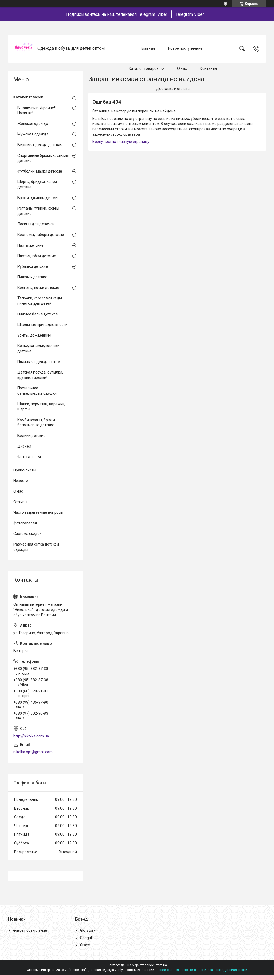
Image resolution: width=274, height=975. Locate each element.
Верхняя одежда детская (39, 145)
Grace (85, 945)
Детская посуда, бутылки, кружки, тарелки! (40, 375)
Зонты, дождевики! (34, 335)
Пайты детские (30, 245)
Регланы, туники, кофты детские (38, 211)
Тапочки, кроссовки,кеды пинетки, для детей (39, 301)
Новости (20, 480)
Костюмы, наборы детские (40, 235)
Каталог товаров (144, 68)
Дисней (24, 446)
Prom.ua (161, 965)
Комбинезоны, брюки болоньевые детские (36, 422)
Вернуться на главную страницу (120, 141)
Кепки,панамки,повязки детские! (38, 348)
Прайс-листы (24, 470)
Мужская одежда (32, 134)
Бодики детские (31, 435)
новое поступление (30, 930)
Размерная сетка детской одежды (36, 547)
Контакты (208, 68)
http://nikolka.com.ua (31, 736)
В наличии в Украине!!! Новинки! (36, 110)
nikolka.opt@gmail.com (33, 752)
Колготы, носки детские (38, 287)
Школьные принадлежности (42, 324)
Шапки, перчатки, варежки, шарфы (41, 407)
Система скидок (27, 533)
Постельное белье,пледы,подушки (37, 390)
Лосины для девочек (35, 224)
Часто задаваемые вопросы (38, 512)
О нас (182, 68)
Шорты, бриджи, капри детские (37, 184)
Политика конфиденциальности (223, 970)
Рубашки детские (32, 266)
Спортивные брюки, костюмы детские (43, 158)
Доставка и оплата (173, 88)
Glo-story (87, 930)
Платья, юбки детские (36, 256)
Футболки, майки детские (39, 171)
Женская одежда (32, 123)
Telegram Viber (190, 14)
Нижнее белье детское (37, 314)
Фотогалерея (29, 457)
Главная (148, 48)
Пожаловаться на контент (176, 970)
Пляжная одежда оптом (38, 362)
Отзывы (20, 502)
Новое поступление (185, 48)
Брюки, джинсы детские (38, 198)
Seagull (86, 938)
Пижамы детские (32, 277)
